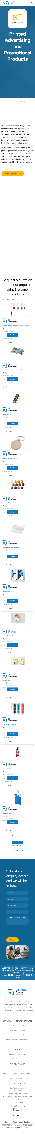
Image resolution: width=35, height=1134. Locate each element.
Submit (12, 940)
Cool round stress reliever (10, 503)
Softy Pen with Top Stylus (9, 724)
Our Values (22, 1030)
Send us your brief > (13, 173)
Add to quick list (7, 338)
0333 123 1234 (24, 976)
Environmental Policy (22, 1054)
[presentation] (20, 931)
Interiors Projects (24, 1039)
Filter (30, 299)
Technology (14, 1073)
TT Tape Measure (7, 414)
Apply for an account (25, 1035)
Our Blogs (9, 1044)
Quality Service (25, 1026)
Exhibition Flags (7, 769)
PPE (28, 1078)
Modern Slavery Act (17, 1059)
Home (12, 101)
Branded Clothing (20, 1078)
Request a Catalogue (11, 1039)
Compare (7, 342)
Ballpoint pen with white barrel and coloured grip (16, 325)
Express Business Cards (9, 636)
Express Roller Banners (9, 591)
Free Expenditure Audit (21, 1044)
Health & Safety (13, 1030)
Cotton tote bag (7, 813)
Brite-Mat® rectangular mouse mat (12, 370)
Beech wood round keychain (10, 458)
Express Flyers (6, 680)
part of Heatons (24, 1001)
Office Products (8, 1069)
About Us (8, 1026)
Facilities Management (25, 1073)
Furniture (5, 1073)
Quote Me (12, 334)
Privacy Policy (10, 1054)
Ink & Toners (26, 1069)
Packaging (18, 1069)
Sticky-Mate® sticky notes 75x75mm (12, 547)
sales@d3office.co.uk (13, 974)
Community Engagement (10, 1035)
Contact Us (15, 1026)
